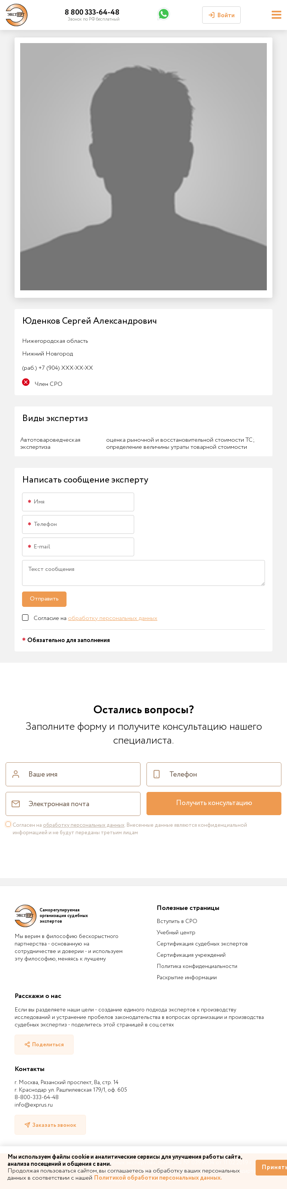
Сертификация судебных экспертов (202, 944)
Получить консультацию (214, 803)
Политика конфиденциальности (197, 966)
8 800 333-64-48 (92, 12)
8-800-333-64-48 (37, 1097)
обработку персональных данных (112, 618)
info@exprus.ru (34, 1105)
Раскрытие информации (187, 978)
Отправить (44, 598)
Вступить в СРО (177, 921)
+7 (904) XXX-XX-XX (57, 368)
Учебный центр (176, 933)
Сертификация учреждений (191, 955)
